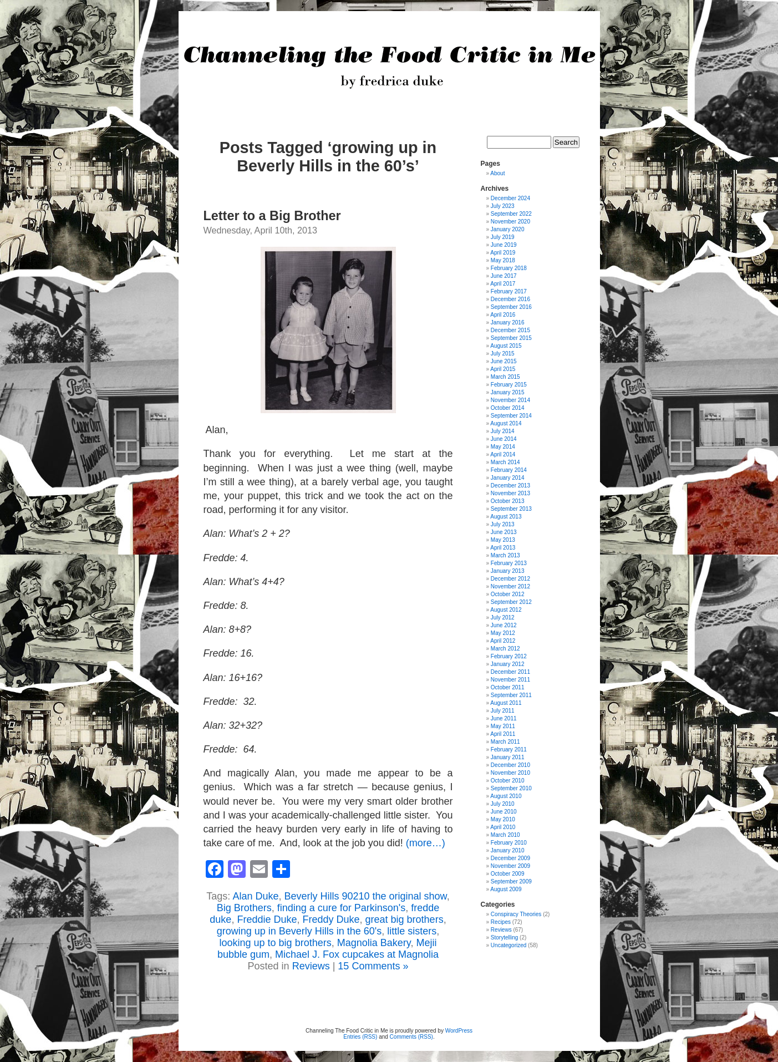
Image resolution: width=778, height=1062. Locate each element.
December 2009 (510, 858)
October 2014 (508, 408)
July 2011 (503, 711)
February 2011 (509, 749)
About (497, 173)
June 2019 (504, 245)
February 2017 (509, 291)
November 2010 (510, 773)
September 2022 (511, 214)
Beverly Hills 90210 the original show (365, 896)
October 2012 (508, 594)
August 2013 (505, 517)
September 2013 (511, 509)
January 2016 (508, 322)
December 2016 (510, 299)
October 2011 (508, 687)
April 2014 (502, 454)
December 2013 (510, 485)
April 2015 (502, 369)
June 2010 (504, 812)
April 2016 (502, 315)
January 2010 (508, 850)
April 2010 (502, 827)
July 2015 (503, 353)
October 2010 (508, 781)
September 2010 (511, 788)
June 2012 (504, 625)
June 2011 (504, 718)
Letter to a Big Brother (272, 216)
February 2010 (509, 843)
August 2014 (505, 423)
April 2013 (502, 548)
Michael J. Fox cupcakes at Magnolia (357, 954)
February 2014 (509, 470)
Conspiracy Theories (516, 914)
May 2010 (503, 819)
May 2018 (503, 260)
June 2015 (504, 361)
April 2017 (502, 284)
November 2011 (510, 680)
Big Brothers (244, 907)
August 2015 (505, 346)
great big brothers (404, 919)
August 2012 (505, 610)
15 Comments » (373, 966)
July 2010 (503, 804)
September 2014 (511, 416)
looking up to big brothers (276, 942)
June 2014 (504, 439)
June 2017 (504, 276)
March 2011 (505, 742)
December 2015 (510, 330)
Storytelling (504, 937)
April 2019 (502, 253)
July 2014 (503, 431)
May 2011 (503, 726)
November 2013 (510, 493)
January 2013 (508, 571)
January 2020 (508, 229)
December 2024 (510, 198)
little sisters (411, 931)
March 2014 (505, 462)
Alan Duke (255, 896)
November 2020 (510, 222)
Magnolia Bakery (374, 942)
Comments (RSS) (411, 1037)
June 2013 (504, 532)
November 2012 (510, 586)
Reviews (311, 966)
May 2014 (503, 447)
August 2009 (505, 889)
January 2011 (508, 757)
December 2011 (510, 672)
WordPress (458, 1031)
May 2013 (503, 540)
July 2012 (503, 617)
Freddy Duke (330, 919)
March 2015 (505, 377)
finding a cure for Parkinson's (341, 907)
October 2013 (508, 501)
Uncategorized (508, 945)
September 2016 (511, 307)
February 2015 (509, 385)
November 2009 (510, 866)
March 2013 (505, 555)
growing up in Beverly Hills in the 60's (299, 931)
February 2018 (509, 268)
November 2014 (510, 400)
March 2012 (505, 649)
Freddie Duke (267, 919)
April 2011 (502, 734)
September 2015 (511, 338)
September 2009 (511, 881)
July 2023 (503, 206)
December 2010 (510, 765)
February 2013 (509, 563)
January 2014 (508, 478)
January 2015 (508, 392)
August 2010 (505, 796)
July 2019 (503, 237)
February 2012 (509, 656)
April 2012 (502, 641)
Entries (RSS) (360, 1037)
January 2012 (508, 664)
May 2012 (503, 633)
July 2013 (503, 524)
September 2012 (511, 602)
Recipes (501, 922)
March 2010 (505, 835)
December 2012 (510, 579)
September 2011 (511, 695)
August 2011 (505, 703)
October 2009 (508, 874)
